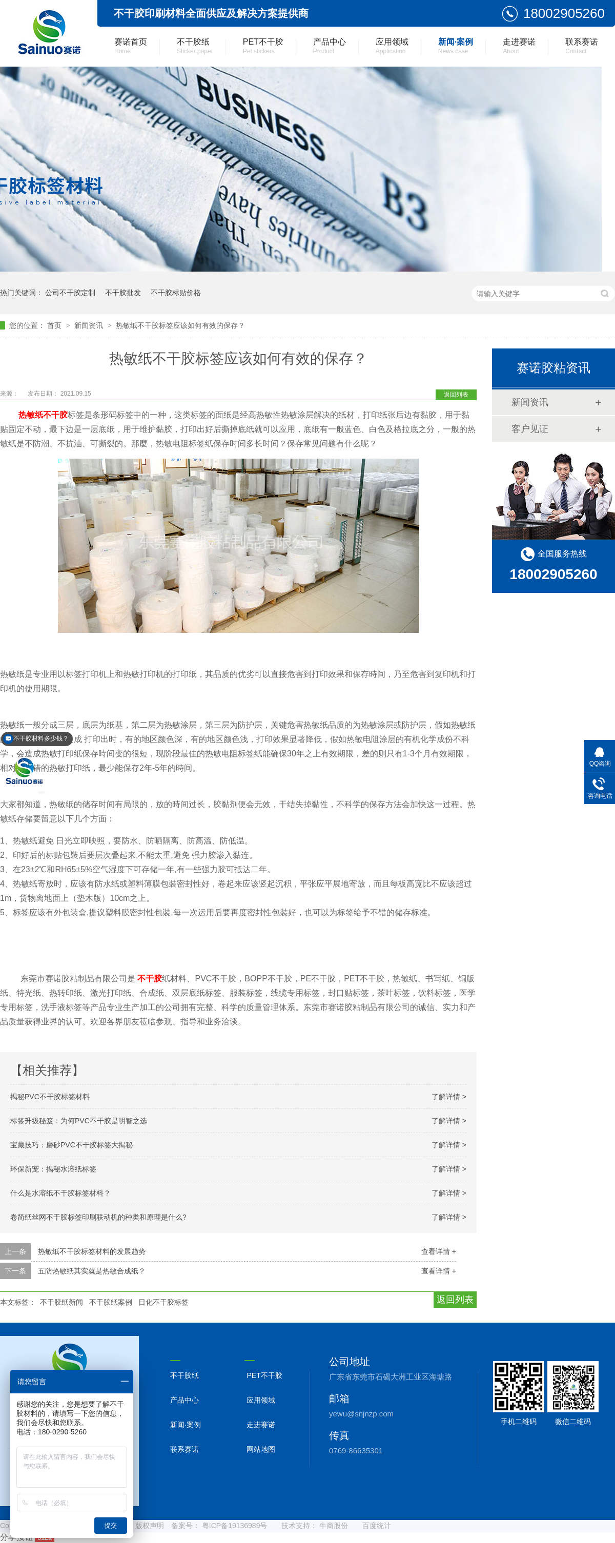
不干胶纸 (195, 46)
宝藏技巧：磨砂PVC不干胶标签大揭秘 (71, 1145)
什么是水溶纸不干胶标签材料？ (60, 1193)
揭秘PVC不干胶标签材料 (50, 1097)
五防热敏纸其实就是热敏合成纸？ (92, 1271)
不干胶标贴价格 (176, 293)
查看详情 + (438, 1251)
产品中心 (329, 46)
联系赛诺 (581, 46)
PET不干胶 (263, 46)
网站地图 (261, 1449)
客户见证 (529, 429)
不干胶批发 (123, 293)
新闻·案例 (455, 46)
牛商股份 (333, 1525)
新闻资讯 (89, 325)
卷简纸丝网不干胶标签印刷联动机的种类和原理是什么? (98, 1217)
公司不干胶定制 (70, 293)
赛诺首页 (130, 46)
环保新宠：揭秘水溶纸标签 (53, 1169)
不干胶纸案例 (110, 1302)
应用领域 (392, 46)
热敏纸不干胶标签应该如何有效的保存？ (180, 325)
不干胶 (149, 978)
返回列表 (456, 394)
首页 (55, 325)
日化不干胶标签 (163, 1302)
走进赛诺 (519, 46)
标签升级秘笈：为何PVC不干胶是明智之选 (78, 1121)
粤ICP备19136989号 (235, 1525)
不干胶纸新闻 (61, 1302)
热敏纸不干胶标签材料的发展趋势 (92, 1251)
